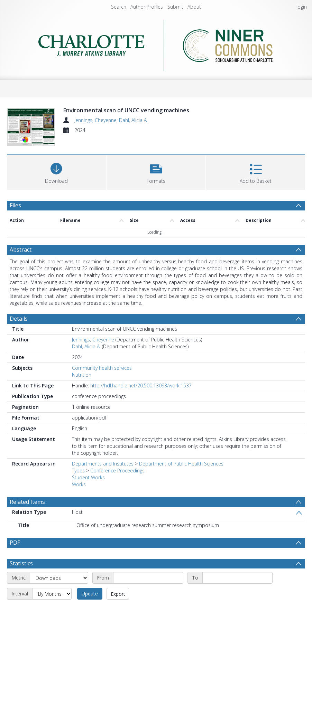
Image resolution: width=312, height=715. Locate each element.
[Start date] (148, 578)
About (194, 6)
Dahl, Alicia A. (133, 120)
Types (78, 470)
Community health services (102, 368)
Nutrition (81, 374)
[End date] (237, 578)
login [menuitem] (301, 6)
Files (15, 205)
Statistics (21, 563)
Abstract (20, 249)
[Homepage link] (156, 44)
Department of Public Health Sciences (181, 463)
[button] (156, 171)
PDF (15, 542)
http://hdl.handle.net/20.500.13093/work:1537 (141, 385)
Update (90, 593)
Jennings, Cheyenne (95, 120)
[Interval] (52, 594)
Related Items (27, 502)
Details (19, 318)
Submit (175, 6)
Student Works (88, 477)
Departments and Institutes (103, 463)
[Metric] (59, 578)
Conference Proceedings (117, 470)
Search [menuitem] (118, 6)
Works (79, 484)
